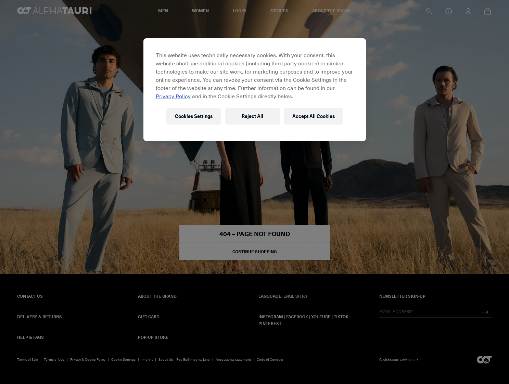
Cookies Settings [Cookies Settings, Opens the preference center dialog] (194, 116)
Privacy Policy (173, 96)
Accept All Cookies (313, 116)
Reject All (252, 116)
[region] (254, 89)
